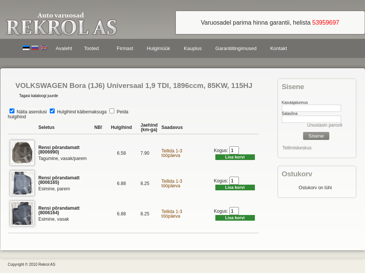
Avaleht (64, 48)
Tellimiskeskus (297, 148)
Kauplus (193, 48)
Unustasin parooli (325, 125)
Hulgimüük (158, 48)
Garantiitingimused (235, 48)
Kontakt (278, 48)
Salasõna (290, 113)
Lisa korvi (235, 157)
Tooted (92, 49)
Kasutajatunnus (295, 102)
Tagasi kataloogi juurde (38, 96)
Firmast (125, 48)
